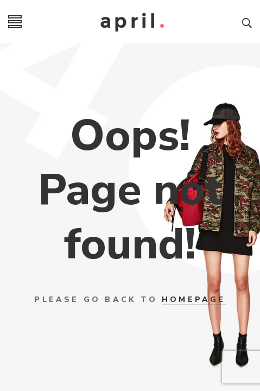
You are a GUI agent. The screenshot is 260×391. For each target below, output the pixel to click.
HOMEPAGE (194, 299)
